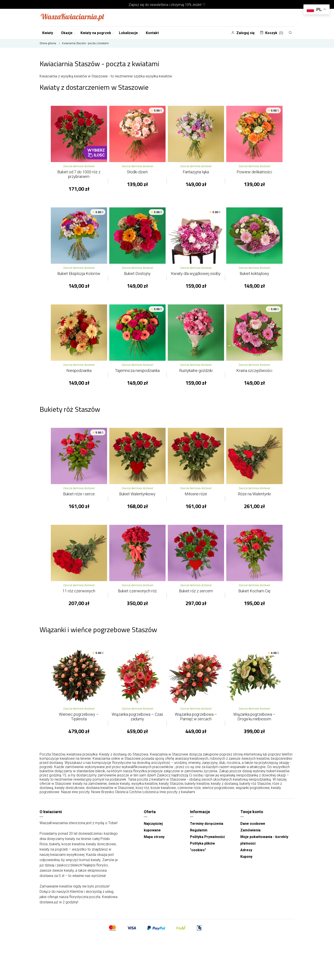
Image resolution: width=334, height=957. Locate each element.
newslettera (159, 5)
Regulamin (198, 830)
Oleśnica (121, 792)
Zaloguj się (243, 33)
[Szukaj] (290, 32)
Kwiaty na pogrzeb (97, 33)
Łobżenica (150, 792)
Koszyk (271, 33)
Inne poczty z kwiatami (177, 792)
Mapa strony (154, 837)
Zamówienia (250, 830)
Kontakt (152, 33)
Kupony (246, 857)
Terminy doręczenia (206, 824)
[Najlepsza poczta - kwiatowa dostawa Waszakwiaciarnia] (73, 17)
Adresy (246, 850)
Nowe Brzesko (102, 792)
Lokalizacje (130, 33)
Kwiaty (49, 33)
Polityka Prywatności (207, 837)
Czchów (135, 792)
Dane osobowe (252, 824)
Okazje (68, 33)
